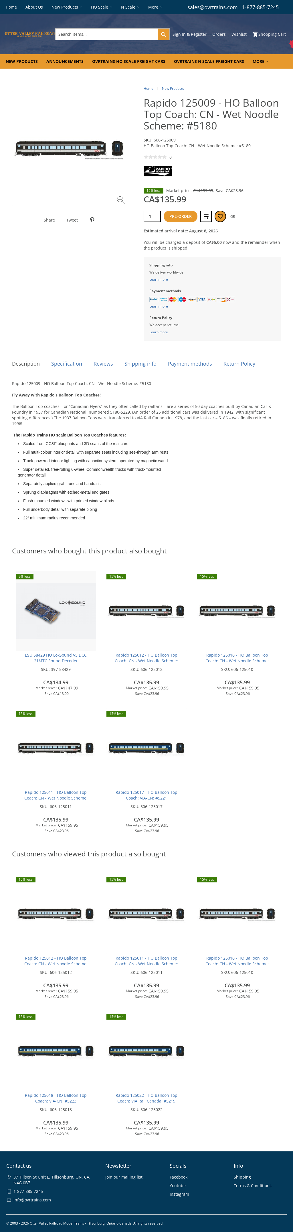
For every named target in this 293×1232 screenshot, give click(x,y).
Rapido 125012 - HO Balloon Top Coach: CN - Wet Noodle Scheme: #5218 (146, 660)
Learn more (158, 279)
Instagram (179, 1194)
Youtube (178, 1185)
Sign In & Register (190, 34)
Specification (66, 363)
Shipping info (140, 363)
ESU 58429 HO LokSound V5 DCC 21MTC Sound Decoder (56, 657)
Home (148, 88)
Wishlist (239, 34)
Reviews (103, 363)
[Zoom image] (121, 201)
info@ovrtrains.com (32, 1200)
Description (26, 363)
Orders (219, 34)
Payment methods (190, 363)
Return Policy (239, 363)
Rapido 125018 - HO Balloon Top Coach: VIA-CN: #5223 (56, 1098)
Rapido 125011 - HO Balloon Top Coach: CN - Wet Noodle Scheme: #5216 (56, 798)
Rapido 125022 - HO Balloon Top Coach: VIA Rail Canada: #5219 (146, 1098)
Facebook (178, 1177)
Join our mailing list (123, 1177)
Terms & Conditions (253, 1185)
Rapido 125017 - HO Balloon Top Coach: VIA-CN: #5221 (146, 795)
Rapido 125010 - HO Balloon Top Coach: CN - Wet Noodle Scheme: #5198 (237, 660)
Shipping (242, 1177)
